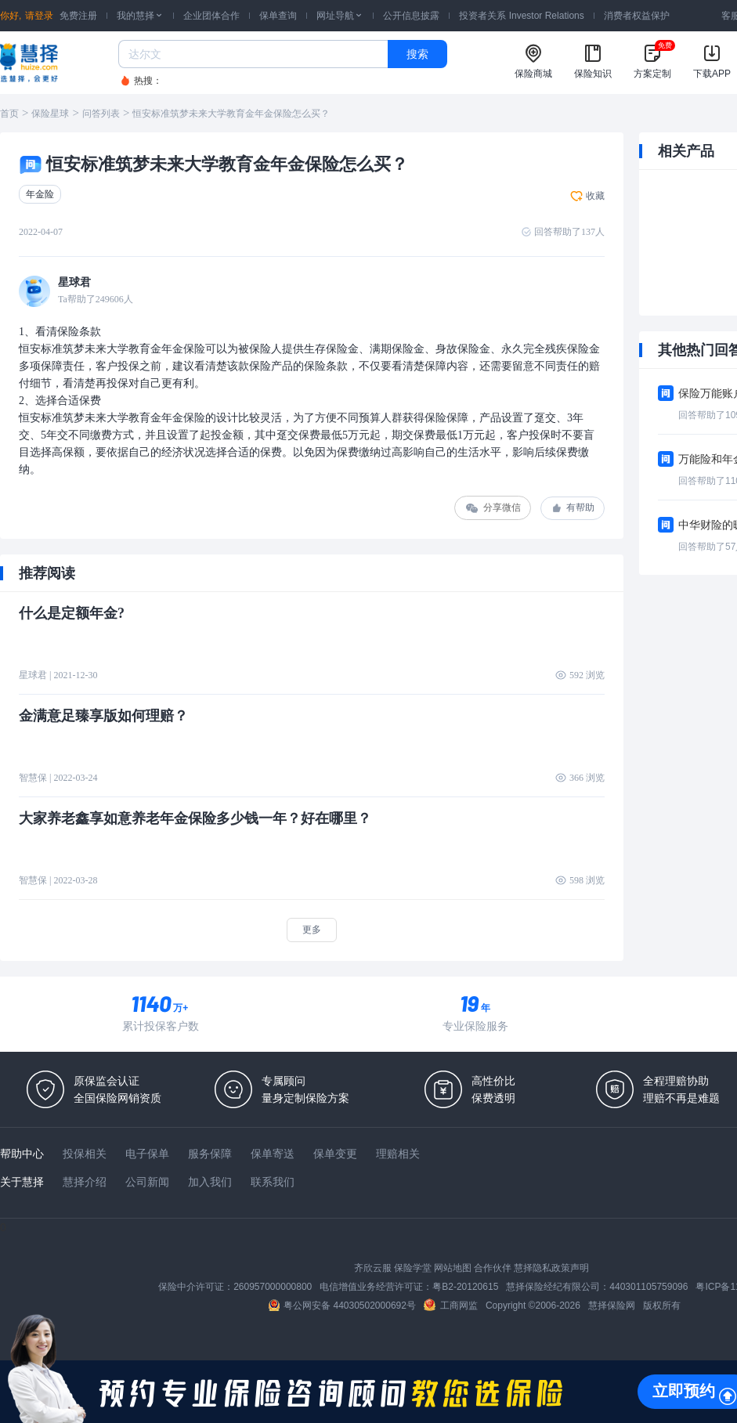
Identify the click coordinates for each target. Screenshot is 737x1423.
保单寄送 (272, 1153)
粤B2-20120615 (465, 1286)
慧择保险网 (611, 1305)
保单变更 (335, 1153)
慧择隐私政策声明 (551, 1267)
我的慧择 (140, 15)
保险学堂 (413, 1267)
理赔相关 (398, 1153)
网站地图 (452, 1267)
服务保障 (210, 1153)
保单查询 (278, 15)
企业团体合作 (211, 15)
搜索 (417, 54)
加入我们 (210, 1182)
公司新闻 (147, 1182)
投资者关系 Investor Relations (521, 15)
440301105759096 (648, 1286)
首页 (9, 113)
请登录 (39, 15)
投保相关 (85, 1153)
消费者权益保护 (637, 15)
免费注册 (78, 15)
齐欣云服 (373, 1267)
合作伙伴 (492, 1267)
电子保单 (147, 1153)
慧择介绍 (85, 1182)
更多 (311, 929)
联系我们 (272, 1182)
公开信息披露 (411, 15)
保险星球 (50, 113)
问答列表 (101, 113)
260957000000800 (272, 1286)
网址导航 (339, 15)
